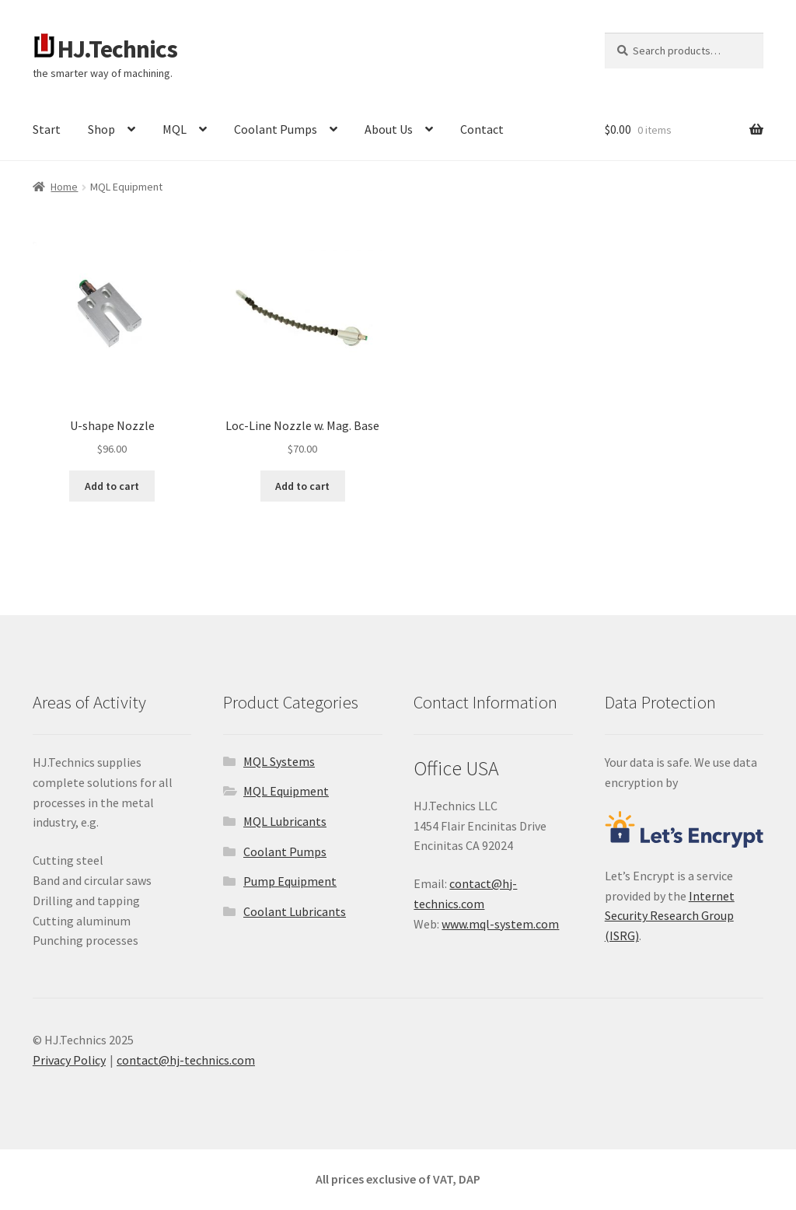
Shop (101, 129)
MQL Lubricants (284, 821)
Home (64, 187)
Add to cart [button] (112, 486)
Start (47, 129)
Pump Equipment (290, 881)
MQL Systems (279, 761)
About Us (389, 129)
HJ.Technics (117, 49)
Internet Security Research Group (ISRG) (670, 916)
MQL (174, 129)
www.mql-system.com (500, 924)
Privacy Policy (69, 1060)
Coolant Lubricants (294, 911)
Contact (482, 129)
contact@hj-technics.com (186, 1060)
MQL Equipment (286, 791)
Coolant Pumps (275, 129)
